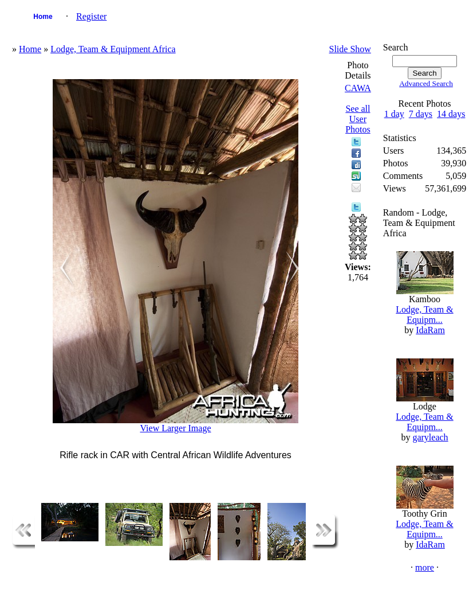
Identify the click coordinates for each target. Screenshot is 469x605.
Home (42, 17)
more (424, 567)
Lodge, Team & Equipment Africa (113, 49)
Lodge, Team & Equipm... (424, 315)
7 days (420, 114)
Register (91, 16)
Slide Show (350, 49)
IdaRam (430, 330)
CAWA (358, 88)
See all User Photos (358, 119)
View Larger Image (175, 428)
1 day (394, 114)
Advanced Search (426, 83)
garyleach (430, 437)
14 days (451, 114)
